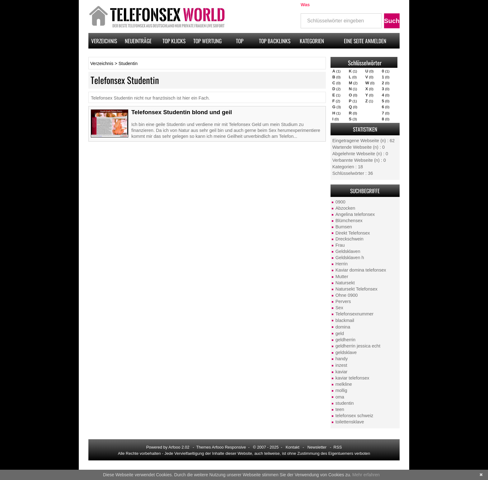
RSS (338, 447)
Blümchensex (349, 220)
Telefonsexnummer (355, 313)
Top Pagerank (239, 43)
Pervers (343, 301)
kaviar (342, 371)
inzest (341, 365)
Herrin (342, 263)
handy (342, 358)
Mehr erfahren (366, 474)
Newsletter (316, 447)
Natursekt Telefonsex (357, 289)
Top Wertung (207, 41)
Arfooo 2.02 (178, 447)
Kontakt (292, 447)
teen (340, 409)
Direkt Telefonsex (353, 233)
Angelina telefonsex (355, 214)
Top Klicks (173, 41)
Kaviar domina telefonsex (361, 270)
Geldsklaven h (350, 257)
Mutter (342, 276)
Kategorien (312, 41)
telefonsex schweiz (354, 415)
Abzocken (345, 208)
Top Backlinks (274, 41)
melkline (344, 384)
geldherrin (346, 339)
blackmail (345, 320)
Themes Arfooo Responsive (221, 447)
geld (340, 333)
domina (343, 326)
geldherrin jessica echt (358, 345)
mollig (341, 390)
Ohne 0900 (347, 295)
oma (340, 396)
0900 (340, 201)
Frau (340, 245)
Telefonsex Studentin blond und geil (181, 112)
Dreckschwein (350, 238)
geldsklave (346, 352)
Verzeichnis (104, 41)
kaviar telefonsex (352, 377)
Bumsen (344, 226)
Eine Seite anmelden (365, 41)
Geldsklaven (348, 251)
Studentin (128, 63)
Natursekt (345, 282)
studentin (345, 403)
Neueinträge (138, 41)
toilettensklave (350, 421)
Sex (339, 307)
